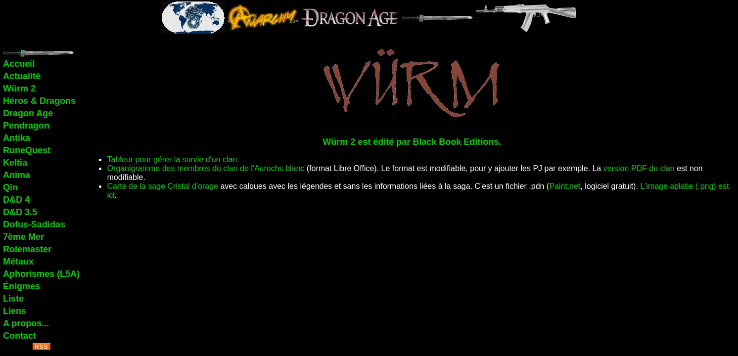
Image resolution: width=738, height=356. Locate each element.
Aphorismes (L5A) (41, 274)
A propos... (26, 323)
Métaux (18, 262)
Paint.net (564, 186)
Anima (16, 175)
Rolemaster (27, 249)
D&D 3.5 (20, 212)
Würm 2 (19, 88)
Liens (14, 311)
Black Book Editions (456, 142)
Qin (10, 187)
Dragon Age (28, 113)
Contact (19, 336)
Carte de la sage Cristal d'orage (162, 186)
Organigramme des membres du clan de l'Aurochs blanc (205, 168)
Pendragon (26, 126)
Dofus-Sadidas (34, 224)
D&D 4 (16, 200)
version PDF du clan (639, 168)
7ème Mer (23, 237)
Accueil (19, 64)
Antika (16, 138)
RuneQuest (26, 150)
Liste (13, 299)
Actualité (22, 76)
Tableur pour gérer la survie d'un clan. (173, 159)
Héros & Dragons (39, 101)
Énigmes (21, 286)
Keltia (15, 163)
